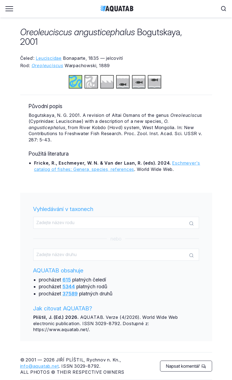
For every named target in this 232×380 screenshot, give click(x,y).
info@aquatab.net (39, 366)
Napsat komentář (186, 366)
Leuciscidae (49, 58)
